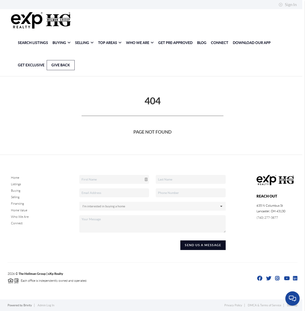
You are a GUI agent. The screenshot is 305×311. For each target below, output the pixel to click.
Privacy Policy (233, 305)
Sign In (288, 4)
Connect (219, 43)
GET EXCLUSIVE (31, 65)
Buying (62, 43)
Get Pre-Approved (175, 43)
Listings (16, 184)
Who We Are (140, 43)
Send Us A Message (203, 245)
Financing (17, 203)
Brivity (27, 305)
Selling (84, 43)
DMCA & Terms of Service (264, 305)
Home (15, 177)
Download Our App (252, 43)
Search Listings (33, 43)
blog (201, 43)
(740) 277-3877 (267, 217)
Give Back (60, 65)
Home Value (19, 210)
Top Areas (110, 43)
